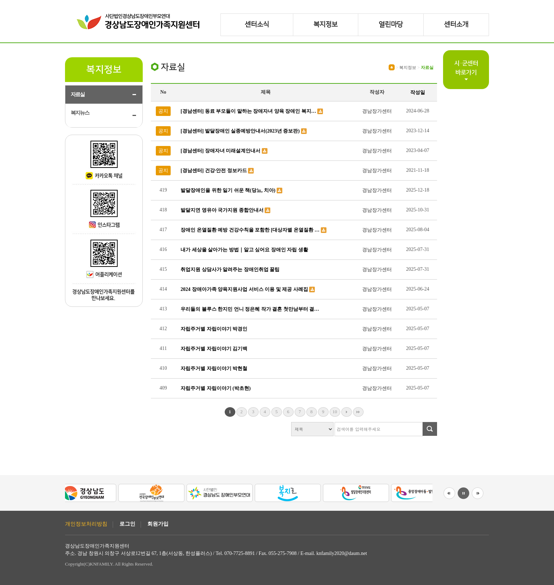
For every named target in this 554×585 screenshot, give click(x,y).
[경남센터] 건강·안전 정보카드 (214, 170)
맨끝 (358, 412)
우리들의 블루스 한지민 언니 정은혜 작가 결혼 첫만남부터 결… (250, 309)
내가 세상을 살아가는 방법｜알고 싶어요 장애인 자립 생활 (244, 249)
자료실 (77, 94)
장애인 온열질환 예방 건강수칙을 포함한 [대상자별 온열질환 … (251, 230)
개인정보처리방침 (86, 524)
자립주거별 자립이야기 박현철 (214, 368)
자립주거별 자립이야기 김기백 (214, 348)
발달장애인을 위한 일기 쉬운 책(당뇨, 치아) (229, 190)
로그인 (127, 524)
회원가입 (158, 524)
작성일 (417, 92)
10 (334, 411)
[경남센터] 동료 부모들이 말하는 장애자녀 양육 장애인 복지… (249, 111)
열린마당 (391, 24)
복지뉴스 (80, 113)
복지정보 (325, 24)
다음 (346, 412)
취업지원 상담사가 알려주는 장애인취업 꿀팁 (230, 269)
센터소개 (456, 24)
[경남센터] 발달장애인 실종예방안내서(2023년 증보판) (241, 131)
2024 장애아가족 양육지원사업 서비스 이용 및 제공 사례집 (245, 289)
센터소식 (257, 24)
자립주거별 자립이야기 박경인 (214, 329)
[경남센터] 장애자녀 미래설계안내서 (221, 150)
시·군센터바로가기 (466, 68)
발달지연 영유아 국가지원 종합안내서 (223, 210)
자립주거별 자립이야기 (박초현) (216, 388)
